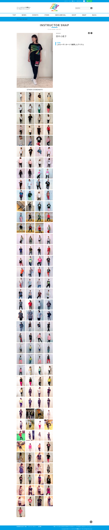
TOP (14, 15)
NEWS (24, 15)
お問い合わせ (79, 1)
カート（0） (72, 1)
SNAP (84, 15)
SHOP (74, 15)
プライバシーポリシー (32, 526)
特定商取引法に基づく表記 (22, 526)
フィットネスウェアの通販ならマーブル (76, 528)
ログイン (66, 1)
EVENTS (35, 15)
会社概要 (39, 526)
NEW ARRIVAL (60, 15)
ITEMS (46, 15)
